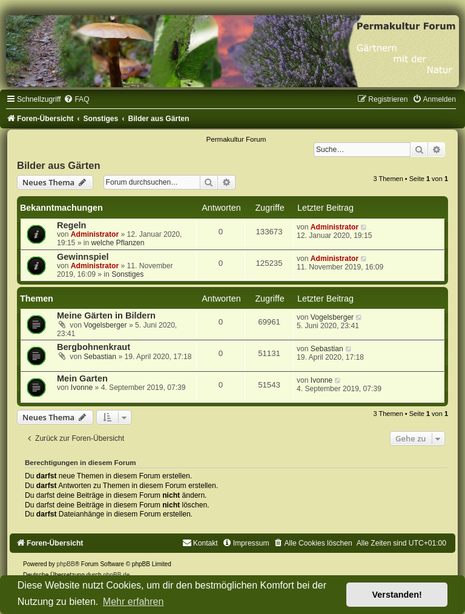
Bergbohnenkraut (93, 347)
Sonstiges (127, 274)
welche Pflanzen (118, 243)
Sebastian (100, 356)
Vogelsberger (105, 325)
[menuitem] (76, 99)
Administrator (95, 234)
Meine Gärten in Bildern (106, 315)
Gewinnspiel (83, 257)
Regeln (71, 225)
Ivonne (82, 387)
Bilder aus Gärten (59, 165)
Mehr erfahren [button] (133, 601)
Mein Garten (82, 378)
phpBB (66, 564)
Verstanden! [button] (397, 594)
